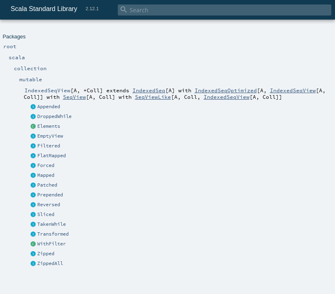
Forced (45, 165)
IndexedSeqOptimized (226, 90)
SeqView (74, 97)
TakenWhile (51, 224)
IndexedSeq (149, 90)
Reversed (48, 204)
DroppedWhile (54, 116)
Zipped (45, 253)
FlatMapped (51, 155)
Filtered (48, 146)
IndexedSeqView (293, 90)
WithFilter (51, 244)
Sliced (45, 214)
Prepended (50, 195)
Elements (48, 126)
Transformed (53, 234)
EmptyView (50, 136)
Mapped (45, 175)
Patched (47, 185)
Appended (48, 106)
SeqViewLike (153, 97)
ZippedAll (50, 263)
